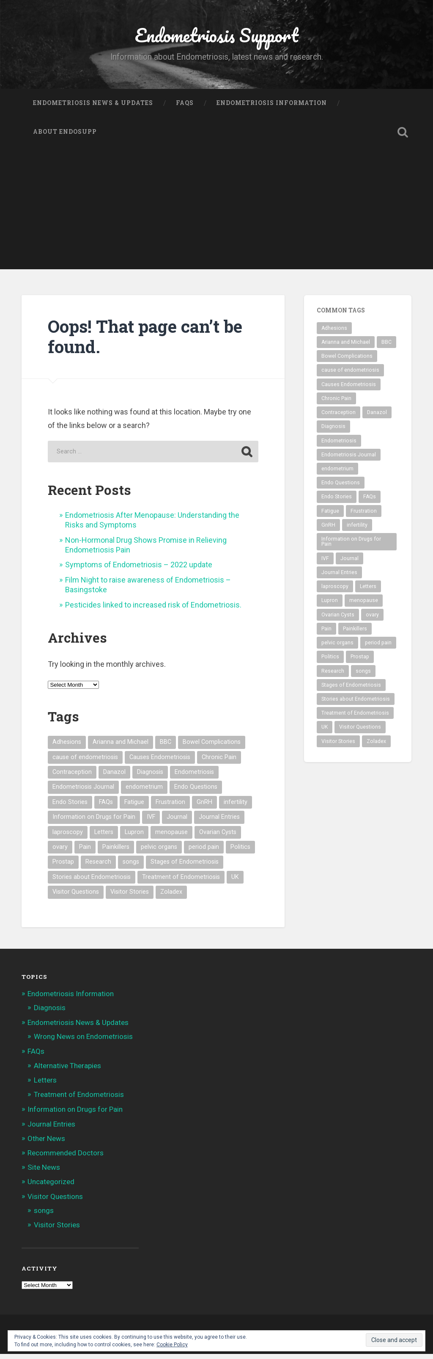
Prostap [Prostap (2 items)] (63, 867)
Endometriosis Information (271, 108)
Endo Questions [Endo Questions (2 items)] (195, 792)
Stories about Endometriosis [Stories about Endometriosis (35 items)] (91, 882)
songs (44, 1215)
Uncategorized (50, 1187)
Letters (45, 1085)
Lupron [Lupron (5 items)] (134, 837)
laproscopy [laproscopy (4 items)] (67, 837)
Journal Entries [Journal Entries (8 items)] (219, 822)
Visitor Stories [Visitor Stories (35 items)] (129, 897)
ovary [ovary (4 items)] (60, 852)
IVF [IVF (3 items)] (151, 822)
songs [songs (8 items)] (131, 867)
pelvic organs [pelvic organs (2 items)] (159, 852)
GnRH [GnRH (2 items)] (204, 807)
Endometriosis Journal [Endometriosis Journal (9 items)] (83, 792)
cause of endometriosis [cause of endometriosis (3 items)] (85, 762)
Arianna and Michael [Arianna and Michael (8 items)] (120, 747)
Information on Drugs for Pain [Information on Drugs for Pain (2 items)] (93, 822)
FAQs (185, 108)
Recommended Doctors (65, 1158)
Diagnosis (50, 1012)
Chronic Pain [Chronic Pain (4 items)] (219, 762)
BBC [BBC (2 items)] (165, 747)
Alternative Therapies (67, 1070)
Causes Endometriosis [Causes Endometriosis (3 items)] (159, 762)
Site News (43, 1172)
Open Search (403, 137)
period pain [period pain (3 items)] (204, 852)
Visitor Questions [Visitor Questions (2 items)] (75, 897)
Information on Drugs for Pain (75, 1114)
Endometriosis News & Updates (93, 108)
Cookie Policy (172, 1345)
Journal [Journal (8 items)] (177, 822)
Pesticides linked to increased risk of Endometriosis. (153, 609)
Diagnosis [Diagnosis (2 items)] (150, 777)
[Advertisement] (216, 215)
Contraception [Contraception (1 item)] (72, 777)
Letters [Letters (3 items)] (103, 837)
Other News (46, 1143)
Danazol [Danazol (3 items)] (114, 777)
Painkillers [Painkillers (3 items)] (115, 852)
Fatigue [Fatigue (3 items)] (134, 807)
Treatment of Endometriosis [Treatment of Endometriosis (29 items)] (181, 882)
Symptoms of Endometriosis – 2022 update (138, 570)
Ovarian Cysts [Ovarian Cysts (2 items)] (217, 837)
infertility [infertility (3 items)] (235, 807)
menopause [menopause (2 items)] (171, 837)
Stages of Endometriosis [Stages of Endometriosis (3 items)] (185, 867)
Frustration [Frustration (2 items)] (170, 807)
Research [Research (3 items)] (98, 867)
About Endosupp (65, 137)
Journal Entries (51, 1129)
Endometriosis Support (216, 38)
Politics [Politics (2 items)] (240, 852)
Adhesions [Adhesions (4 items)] (66, 747)
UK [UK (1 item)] (235, 882)
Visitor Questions (55, 1201)
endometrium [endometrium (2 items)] (144, 792)
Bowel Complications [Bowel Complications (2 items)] (212, 747)
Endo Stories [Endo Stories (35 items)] (70, 807)
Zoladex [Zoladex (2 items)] (171, 897)
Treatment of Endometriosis (79, 1099)
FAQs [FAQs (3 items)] (106, 807)
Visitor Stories (57, 1230)
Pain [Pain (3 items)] (85, 852)
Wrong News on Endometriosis (83, 1042)
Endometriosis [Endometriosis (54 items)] (194, 777)
